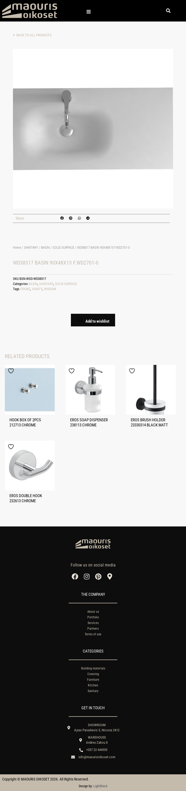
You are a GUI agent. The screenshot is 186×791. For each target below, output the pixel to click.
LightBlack (100, 786)
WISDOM (50, 289)
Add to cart (18, 303)
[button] (168, 11)
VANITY (37, 289)
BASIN (45, 247)
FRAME (25, 289)
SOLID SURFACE (63, 247)
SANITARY (31, 247)
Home (17, 247)
